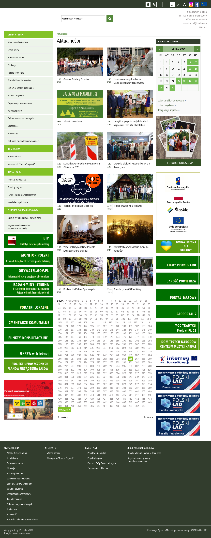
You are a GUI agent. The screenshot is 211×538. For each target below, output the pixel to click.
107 (72, 322)
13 (135, 300)
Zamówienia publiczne (18, 202)
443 (111, 402)
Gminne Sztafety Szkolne (76, 79)
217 (104, 348)
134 (149, 326)
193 (143, 340)
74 (80, 315)
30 (133, 304)
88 (59, 319)
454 (85, 406)
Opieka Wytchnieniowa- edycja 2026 (24, 217)
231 (98, 351)
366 (98, 384)
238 (143, 351)
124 (85, 326)
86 (143, 315)
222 (136, 348)
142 (104, 329)
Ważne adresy (14, 156)
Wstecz (64, 417)
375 (59, 388)
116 (129, 322)
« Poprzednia (72, 300)
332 (72, 377)
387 (137, 388)
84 (133, 315)
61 (107, 311)
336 (98, 377)
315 (59, 373)
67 (138, 311)
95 (96, 319)
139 (85, 329)
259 (85, 358)
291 (98, 366)
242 (72, 355)
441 (98, 402)
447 (137, 402)
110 (91, 322)
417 (136, 395)
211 (66, 348)
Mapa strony (160, 4)
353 (111, 380)
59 (96, 311)
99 (117, 319)
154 (85, 333)
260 (92, 358)
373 (143, 384)
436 (66, 402)
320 (92, 373)
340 (124, 377)
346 (66, 380)
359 (149, 380)
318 (79, 373)
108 (79, 322)
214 (85, 348)
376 (66, 388)
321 (98, 373)
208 (143, 344)
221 (130, 348)
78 (101, 315)
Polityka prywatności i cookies (17, 533)
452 (72, 406)
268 (143, 358)
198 (79, 344)
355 (124, 380)
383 (111, 388)
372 (137, 384)
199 (85, 344)
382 (104, 388)
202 (104, 344)
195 (59, 344)
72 (70, 315)
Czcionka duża (184, 4)
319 (85, 373)
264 (117, 358)
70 (59, 315)
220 (124, 348)
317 (72, 373)
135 (59, 329)
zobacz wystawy (167, 105)
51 (149, 308)
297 (137, 366)
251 (130, 355)
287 (72, 366)
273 (79, 362)
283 (143, 362)
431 (130, 398)
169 (85, 337)
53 (64, 311)
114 (116, 322)
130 (124, 326)
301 (66, 369)
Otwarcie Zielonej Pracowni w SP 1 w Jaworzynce (132, 165)
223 (143, 348)
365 (92, 384)
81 (117, 315)
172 (104, 337)
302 (72, 369)
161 (130, 333)
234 (117, 351)
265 (124, 358)
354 (117, 380)
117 (135, 322)
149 (149, 329)
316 (66, 373)
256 (66, 358)
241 (66, 355)
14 (141, 300)
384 (117, 388)
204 (117, 344)
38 (80, 308)
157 (104, 333)
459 (117, 406)
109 (85, 322)
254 (149, 355)
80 (112, 315)
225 (59, 351)
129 (117, 326)
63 (117, 311)
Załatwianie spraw (16, 57)
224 (149, 348)
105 (59, 322)
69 (149, 311)
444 (117, 402)
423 (79, 398)
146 (130, 329)
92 (80, 319)
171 (98, 337)
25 (107, 304)
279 (117, 362)
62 (112, 311)
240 (59, 355)
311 (130, 369)
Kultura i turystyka (16, 95)
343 (143, 377)
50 (143, 308)
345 (59, 380)
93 (85, 319)
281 (130, 362)
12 (130, 300)
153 (79, 333)
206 (130, 344)
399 (117, 391)
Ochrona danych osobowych (21, 118)
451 (66, 406)
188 (111, 340)
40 (91, 308)
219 (117, 348)
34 (59, 308)
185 (92, 340)
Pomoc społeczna (16, 72)
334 (85, 377)
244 (85, 355)
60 (101, 311)
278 (111, 362)
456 (98, 406)
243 (79, 355)
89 (64, 319)
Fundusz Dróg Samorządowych (22, 194)
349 (85, 380)
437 (72, 402)
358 (143, 380)
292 (104, 366)
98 (112, 319)
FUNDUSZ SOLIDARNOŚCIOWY (23, 210)
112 (104, 322)
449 (149, 402)
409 (85, 395)
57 (85, 311)
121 (66, 326)
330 (59, 377)
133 (143, 326)
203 (111, 344)
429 (117, 398)
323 (111, 373)
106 (66, 322)
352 (104, 380)
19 (75, 304)
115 (123, 322)
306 (98, 369)
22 (91, 304)
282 (137, 362)
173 (111, 337)
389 (149, 388)
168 (79, 337)
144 (117, 329)
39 (85, 308)
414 (117, 395)
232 (104, 351)
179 (149, 337)
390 (59, 391)
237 (137, 351)
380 (92, 388)
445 (124, 402)
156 (98, 333)
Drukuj (150, 417)
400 (124, 391)
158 (111, 333)
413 (111, 395)
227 (72, 351)
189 (117, 340)
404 (149, 391)
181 (66, 340)
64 (122, 311)
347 (72, 380)
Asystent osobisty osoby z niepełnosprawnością (19, 227)
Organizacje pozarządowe (20, 103)
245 (92, 355)
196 (66, 344)
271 (66, 362)
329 (149, 373)
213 (79, 348)
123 (79, 326)
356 (130, 380)
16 (59, 304)
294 (117, 366)
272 (72, 362)
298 (143, 366)
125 (92, 326)
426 (98, 398)
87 (149, 315)
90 (70, 319)
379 (85, 388)
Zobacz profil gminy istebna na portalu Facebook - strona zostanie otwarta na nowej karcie (197, 4)
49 (138, 308)
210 (59, 348)
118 (141, 322)
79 (107, 315)
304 (85, 369)
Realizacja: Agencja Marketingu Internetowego (168, 530)
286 (66, 366)
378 (79, 388)
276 (98, 362)
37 (75, 308)
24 (101, 304)
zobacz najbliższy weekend (172, 100)
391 (66, 391)
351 (98, 380)
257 (72, 358)
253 (143, 355)
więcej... (203, 27)
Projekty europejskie (17, 179)
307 (104, 369)
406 (66, 395)
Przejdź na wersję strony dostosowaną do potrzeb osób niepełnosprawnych (154, 4)
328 (143, 373)
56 (80, 311)
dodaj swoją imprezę (169, 110)
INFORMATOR (14, 148)
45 (117, 308)
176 (130, 337)
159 (117, 333)
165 (59, 337)
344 (149, 377)
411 (98, 395)
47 (128, 308)
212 (72, 348)
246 (98, 355)
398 (111, 391)
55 (75, 311)
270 (59, 362)
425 (92, 398)
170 (92, 337)
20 (80, 304)
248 (111, 355)
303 (79, 369)
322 (104, 373)
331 (66, 377)
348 (79, 380)
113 (110, 322)
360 (59, 384)
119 (148, 322)
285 (59, 366)
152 (72, 333)
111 (98, 322)
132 (137, 326)
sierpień (197, 49)
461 (130, 406)
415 (124, 395)
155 (92, 333)
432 (137, 398)
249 (117, 355)
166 (66, 337)
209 (149, 344)
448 (143, 402)
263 (111, 358)
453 (79, 406)
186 (98, 340)
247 (104, 355)
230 (92, 351)
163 (143, 333)
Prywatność (13, 133)
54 (70, 311)
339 (117, 377)
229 (85, 351)
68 (143, 311)
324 (117, 373)
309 (117, 369)
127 (104, 326)
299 (149, 366)
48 (133, 308)
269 (149, 358)
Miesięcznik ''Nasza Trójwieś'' (21, 164)
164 (149, 333)
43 (107, 308)
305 (92, 369)
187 (104, 340)
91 (75, 319)
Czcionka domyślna (172, 4)
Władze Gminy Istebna (18, 42)
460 (124, 406)
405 (59, 395)
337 (104, 377)
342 (137, 377)
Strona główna (148, 4)
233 (111, 351)
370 (124, 384)
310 (124, 369)
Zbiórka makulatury (73, 121)
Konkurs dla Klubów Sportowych (79, 289)
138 (79, 329)
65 (128, 311)
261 (98, 358)
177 (137, 337)
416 (130, 395)
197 (72, 344)
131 (130, 326)
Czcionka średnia (178, 4)
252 (137, 355)
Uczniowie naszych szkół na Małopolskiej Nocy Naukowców (129, 81)
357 (137, 380)
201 (98, 344)
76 (91, 315)
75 (85, 315)
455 (92, 406)
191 (130, 340)
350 (92, 380)
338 (111, 377)
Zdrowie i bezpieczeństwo (19, 80)
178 (143, 337)
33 (149, 304)
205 (124, 344)
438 (79, 402)
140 (92, 329)
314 (149, 369)
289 (85, 366)
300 (59, 369)
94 (91, 319)
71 (64, 315)
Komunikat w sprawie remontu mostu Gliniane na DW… (81, 165)
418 (143, 395)
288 (79, 366)
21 (85, 304)
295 (124, 366)
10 (120, 300)
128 (111, 326)
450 (59, 406)
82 (122, 315)
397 (104, 391)
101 (129, 319)
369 (117, 384)
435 (59, 402)
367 (104, 384)
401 (130, 391)
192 (137, 340)
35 (64, 308)
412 (104, 395)
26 (112, 304)
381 (98, 388)
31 (138, 304)
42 (101, 308)
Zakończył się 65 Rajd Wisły (127, 289)
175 (124, 337)
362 (72, 384)
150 (59, 333)
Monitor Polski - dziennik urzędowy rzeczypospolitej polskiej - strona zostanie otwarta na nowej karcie (28, 258)
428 (111, 398)
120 (59, 326)
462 (137, 406)
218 (111, 348)
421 (66, 398)
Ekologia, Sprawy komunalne (21, 87)
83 (128, 315)
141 (98, 329)
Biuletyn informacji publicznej (28, 241)
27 (117, 304)
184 (85, 340)
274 (85, 362)
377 (72, 388)
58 (91, 311)
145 (124, 329)
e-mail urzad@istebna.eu (195, 23)
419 (149, 395)
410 (92, 395)
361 (66, 384)
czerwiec (159, 49)
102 (136, 319)
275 (92, 362)
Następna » (64, 409)
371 (130, 384)
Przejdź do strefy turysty (208, 59)
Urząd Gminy (13, 50)
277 (104, 362)
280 (124, 362)
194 (149, 340)
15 (146, 300)
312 (136, 369)
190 (124, 340)
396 (98, 391)
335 (92, 377)
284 (149, 362)
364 (85, 384)
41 (96, 308)
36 (70, 308)
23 (96, 304)
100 (123, 319)
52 (59, 311)
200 (92, 344)
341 (130, 377)
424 (85, 398)
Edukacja (12, 65)
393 (79, 391)
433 (143, 398)
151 (66, 333)
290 (92, 366)
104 (149, 319)
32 (143, 304)
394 (85, 391)
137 (72, 329)
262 (104, 358)
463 (143, 406)
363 (79, 384)
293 (111, 366)
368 (111, 384)
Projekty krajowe (15, 187)
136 (66, 329)
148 (143, 329)
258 (79, 358)
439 (85, 402)
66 (133, 311)
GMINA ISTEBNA (15, 34)
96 (101, 319)
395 (92, 391)
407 (72, 395)
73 (75, 315)
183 (79, 340)
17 (64, 304)
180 (59, 340)
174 (117, 337)
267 (137, 358)
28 (122, 304)
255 (59, 358)
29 (128, 304)
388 (143, 388)
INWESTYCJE (14, 171)
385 (124, 388)
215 (91, 348)
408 (79, 395)
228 (79, 351)
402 (137, 391)
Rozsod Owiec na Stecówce (128, 206)
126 (98, 326)
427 (104, 398)
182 (72, 340)
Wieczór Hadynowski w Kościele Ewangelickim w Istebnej (79, 248)
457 (104, 406)
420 (59, 398)
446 (130, 402)
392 (72, 391)
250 (124, 355)
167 (72, 337)
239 (149, 351)
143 (111, 329)
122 (72, 326)
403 (143, 391)
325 (124, 373)
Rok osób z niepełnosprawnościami (24, 141)
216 (98, 348)
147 (137, 329)
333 (79, 377)
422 (72, 398)
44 (112, 308)
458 (111, 406)
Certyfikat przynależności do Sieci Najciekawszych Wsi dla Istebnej (131, 123)
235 (124, 351)
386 (130, 388)
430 (124, 398)
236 (130, 351)
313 (143, 369)
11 (125, 300)
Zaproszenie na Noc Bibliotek (78, 206)
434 (149, 398)
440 (92, 402)
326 (130, 373)
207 (137, 344)
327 (137, 373)
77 (96, 315)
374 (149, 384)
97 (107, 319)
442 (104, 402)
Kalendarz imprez (16, 110)
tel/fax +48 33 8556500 (196, 19)
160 (124, 333)
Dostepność (13, 125)
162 (137, 333)
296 (130, 366)
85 (138, 315)
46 (122, 308)
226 (66, 351)
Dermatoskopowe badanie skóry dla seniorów (131, 248)
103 (142, 319)
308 (111, 369)
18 (70, 304)
